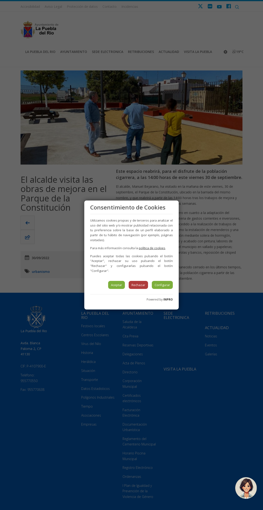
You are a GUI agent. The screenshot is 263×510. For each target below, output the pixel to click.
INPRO (168, 299)
